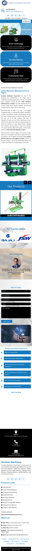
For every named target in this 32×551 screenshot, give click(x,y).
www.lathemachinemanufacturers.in (11, 514)
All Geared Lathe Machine (10, 492)
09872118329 (5, 532)
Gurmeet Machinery (11, 462)
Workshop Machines (8, 497)
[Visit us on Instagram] (23, 15)
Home (4, 539)
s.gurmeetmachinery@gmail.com (14, 11)
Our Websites (20, 544)
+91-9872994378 (10, 9)
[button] (2, 29)
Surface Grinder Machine (10, 507)
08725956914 (19, 530)
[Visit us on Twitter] (15, 15)
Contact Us (10, 544)
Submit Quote (6, 321)
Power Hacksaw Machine (10, 490)
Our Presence (15, 541)
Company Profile (13, 539)
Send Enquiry (26, 21)
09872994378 (11, 530)
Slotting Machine (7, 500)
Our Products (24, 539)
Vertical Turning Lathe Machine (12, 502)
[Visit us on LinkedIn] (12, 15)
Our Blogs (24, 541)
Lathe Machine (7, 487)
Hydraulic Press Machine (10, 505)
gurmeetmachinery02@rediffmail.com (17, 535)
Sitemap (6, 541)
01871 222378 (14, 528)
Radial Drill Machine (16, 215)
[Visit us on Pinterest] (19, 15)
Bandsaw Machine (8, 495)
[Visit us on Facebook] (8, 15)
